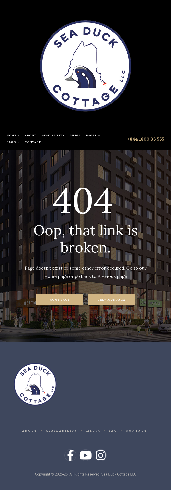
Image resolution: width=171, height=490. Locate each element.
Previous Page (111, 299)
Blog (13, 142)
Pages (93, 135)
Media (75, 135)
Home (13, 135)
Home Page (60, 299)
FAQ (114, 429)
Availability (53, 135)
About (31, 135)
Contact (33, 142)
